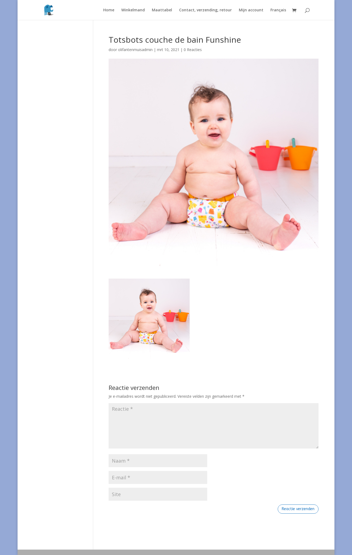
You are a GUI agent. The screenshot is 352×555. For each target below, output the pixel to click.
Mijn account (251, 10)
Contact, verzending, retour (205, 10)
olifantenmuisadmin (135, 49)
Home (108, 10)
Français (278, 10)
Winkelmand (133, 10)
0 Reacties (193, 49)
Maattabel (162, 10)
